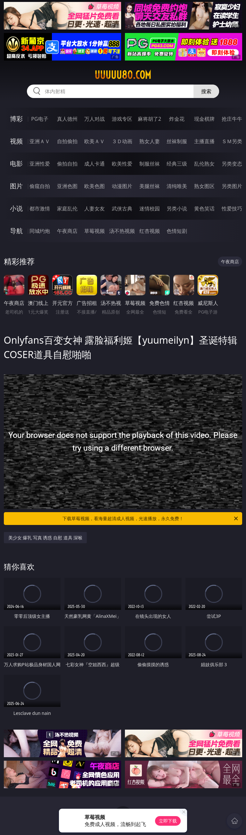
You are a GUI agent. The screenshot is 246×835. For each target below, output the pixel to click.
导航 (16, 230)
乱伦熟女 (204, 163)
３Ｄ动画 (122, 141)
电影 (16, 163)
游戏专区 (122, 118)
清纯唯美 (177, 186)
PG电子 (39, 118)
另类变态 (232, 163)
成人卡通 (94, 163)
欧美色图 (94, 186)
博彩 (16, 118)
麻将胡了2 (149, 118)
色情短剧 (177, 230)
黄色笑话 (204, 208)
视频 (16, 141)
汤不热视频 (122, 230)
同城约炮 (39, 230)
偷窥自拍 (39, 186)
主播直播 (204, 141)
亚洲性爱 (39, 163)
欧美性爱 (122, 163)
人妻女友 (94, 208)
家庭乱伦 (67, 208)
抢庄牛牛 (232, 118)
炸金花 (176, 118)
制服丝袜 (149, 163)
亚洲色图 (67, 186)
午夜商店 (67, 230)
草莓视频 (94, 230)
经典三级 (177, 163)
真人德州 (67, 118)
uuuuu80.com (122, 75)
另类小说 (177, 208)
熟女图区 (204, 186)
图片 (16, 186)
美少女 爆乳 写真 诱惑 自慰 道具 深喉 (45, 538)
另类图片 (232, 186)
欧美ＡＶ (94, 141)
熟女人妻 (149, 141)
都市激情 (39, 208)
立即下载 (168, 821)
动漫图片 (122, 186)
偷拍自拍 (67, 163)
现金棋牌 (204, 118)
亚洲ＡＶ (39, 141)
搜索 (206, 91)
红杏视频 (149, 230)
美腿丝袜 (149, 186)
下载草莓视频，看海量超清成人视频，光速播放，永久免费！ (150, 518)
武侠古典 (122, 208)
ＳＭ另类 (232, 141)
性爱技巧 (232, 208)
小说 (16, 208)
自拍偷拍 (67, 141)
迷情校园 (149, 208)
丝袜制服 (177, 141)
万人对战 (94, 118)
